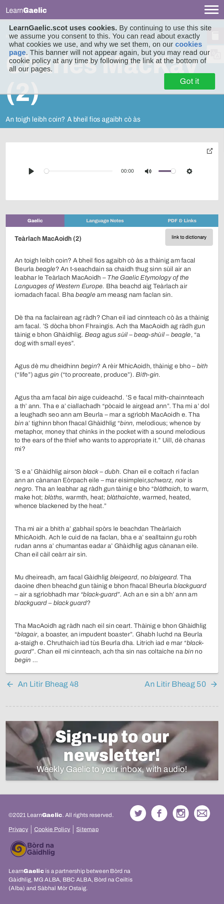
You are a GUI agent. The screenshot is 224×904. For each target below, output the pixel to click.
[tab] (35, 220)
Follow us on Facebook (159, 813)
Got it (189, 81)
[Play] (31, 171)
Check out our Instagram (181, 813)
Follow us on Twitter (138, 813)
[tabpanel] (112, 450)
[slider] (78, 171)
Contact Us (202, 813)
